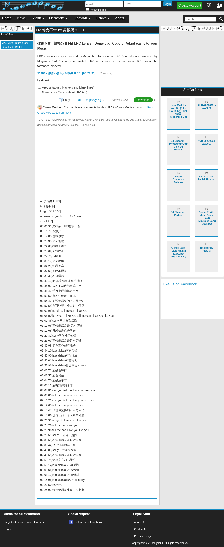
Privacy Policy (142, 536)
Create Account (189, 5)
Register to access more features (24, 522)
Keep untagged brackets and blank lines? (68, 87)
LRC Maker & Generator (15, 42)
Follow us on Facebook (88, 522)
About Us (139, 522)
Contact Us (140, 529)
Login (7, 529)
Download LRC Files (13, 47)
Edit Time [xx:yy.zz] (88, 100)
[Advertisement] (16, 115)
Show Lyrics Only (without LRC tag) (64, 92)
